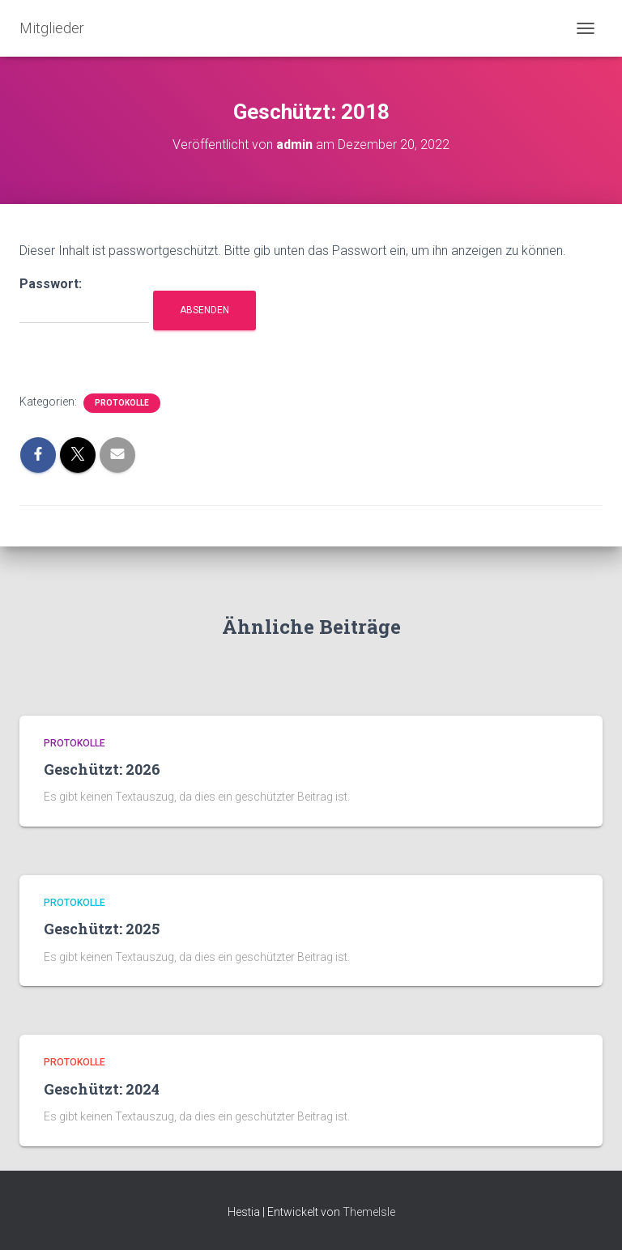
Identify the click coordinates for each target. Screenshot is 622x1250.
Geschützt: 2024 (102, 1089)
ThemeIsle (369, 1211)
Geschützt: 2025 (102, 928)
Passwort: (84, 300)
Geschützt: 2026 (102, 769)
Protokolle (122, 402)
